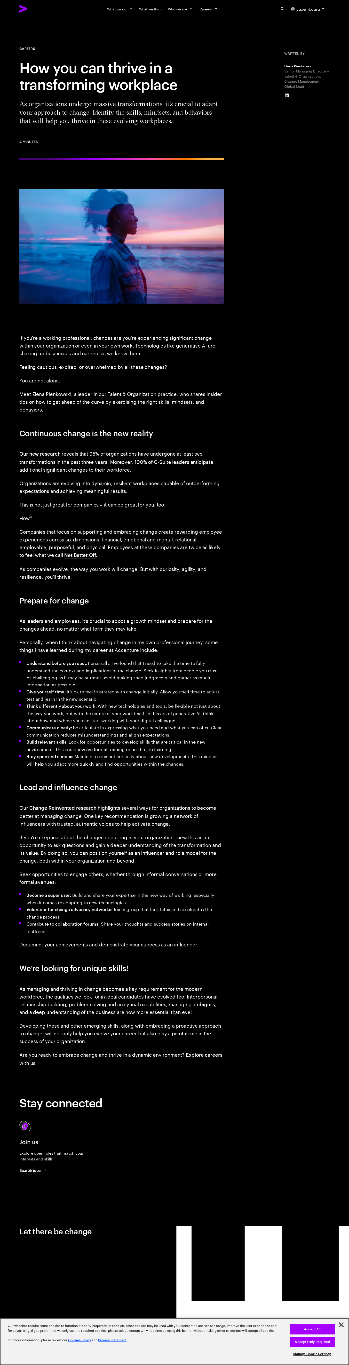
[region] (174, 1341)
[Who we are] (181, 8)
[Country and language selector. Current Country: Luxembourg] (308, 9)
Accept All (312, 1329)
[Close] (341, 1324)
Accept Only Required (312, 1341)
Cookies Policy (79, 1340)
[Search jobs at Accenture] (33, 1170)
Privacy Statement (112, 1340)
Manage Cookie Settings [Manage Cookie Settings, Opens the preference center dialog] (312, 1354)
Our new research (39, 453)
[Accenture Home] (34, 9)
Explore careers (204, 1054)
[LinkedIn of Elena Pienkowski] (287, 95)
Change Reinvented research (62, 807)
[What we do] (120, 8)
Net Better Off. (80, 554)
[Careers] (209, 8)
